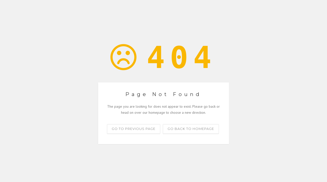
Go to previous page (133, 129)
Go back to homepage (191, 129)
